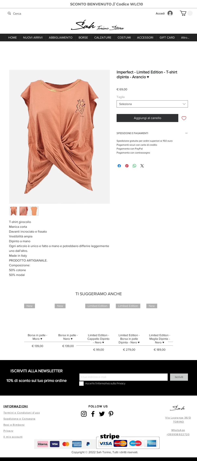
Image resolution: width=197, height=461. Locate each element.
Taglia (121, 97)
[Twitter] (102, 414)
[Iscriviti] (179, 377)
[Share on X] (142, 165)
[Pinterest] (111, 414)
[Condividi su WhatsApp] (134, 165)
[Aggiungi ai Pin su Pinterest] (126, 165)
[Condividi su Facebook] (119, 165)
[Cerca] (79, 13)
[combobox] (152, 104)
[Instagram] (84, 414)
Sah (84, 26)
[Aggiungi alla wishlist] (184, 118)
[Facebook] (93, 414)
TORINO (178, 421)
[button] (186, 13)
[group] (98, 329)
